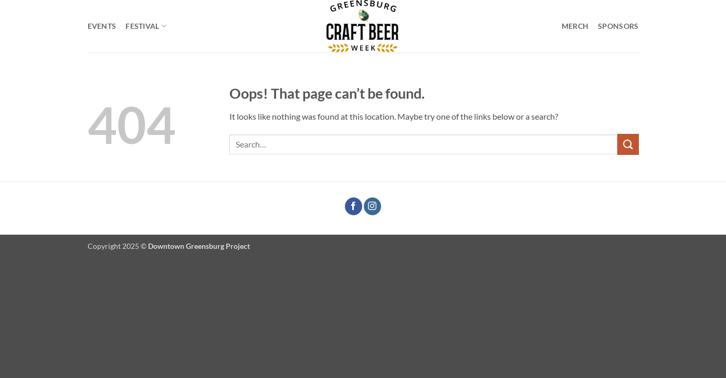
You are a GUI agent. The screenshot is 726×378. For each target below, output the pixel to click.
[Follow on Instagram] (372, 206)
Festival (145, 26)
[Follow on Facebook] (353, 206)
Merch (575, 26)
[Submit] (627, 144)
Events (102, 26)
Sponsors (618, 26)
